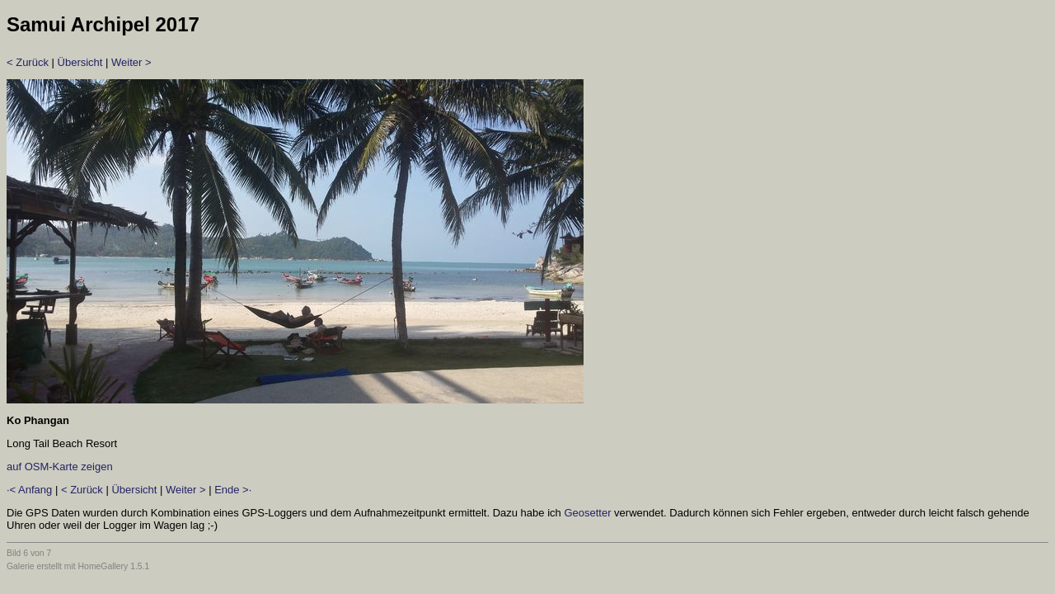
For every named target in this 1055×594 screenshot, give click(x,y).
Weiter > (131, 62)
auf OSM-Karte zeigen (60, 466)
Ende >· (232, 489)
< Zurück (28, 62)
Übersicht (80, 62)
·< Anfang (29, 489)
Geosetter (587, 513)
